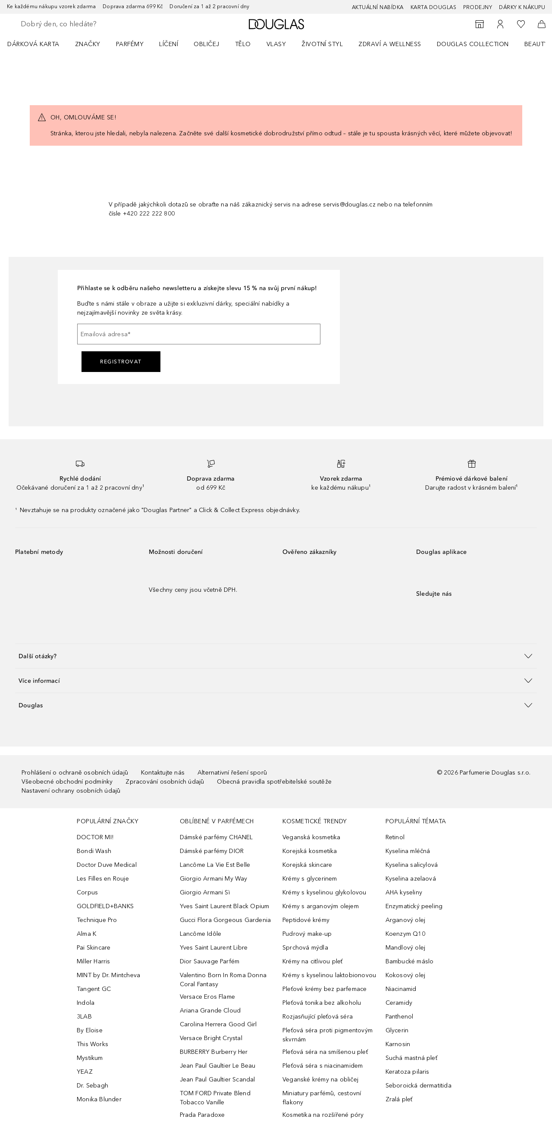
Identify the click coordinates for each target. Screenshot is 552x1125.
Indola (85, 1002)
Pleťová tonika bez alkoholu (321, 1002)
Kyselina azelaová (411, 878)
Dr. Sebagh (92, 1085)
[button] (276, 656)
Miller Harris (93, 961)
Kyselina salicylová (412, 865)
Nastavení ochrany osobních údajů (71, 790)
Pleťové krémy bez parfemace (324, 989)
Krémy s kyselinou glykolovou (324, 892)
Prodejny (477, 7)
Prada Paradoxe (202, 1115)
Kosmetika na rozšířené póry (323, 1115)
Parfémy (130, 44)
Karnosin (398, 1044)
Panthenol (400, 1016)
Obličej (207, 44)
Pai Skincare (93, 947)
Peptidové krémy (305, 920)
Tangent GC (94, 989)
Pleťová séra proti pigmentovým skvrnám (327, 1035)
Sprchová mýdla (305, 947)
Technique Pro (97, 920)
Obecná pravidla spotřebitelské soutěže (274, 781)
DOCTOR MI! (95, 837)
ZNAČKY (87, 44)
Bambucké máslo (410, 961)
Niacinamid (401, 989)
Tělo (243, 44)
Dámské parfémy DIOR (212, 851)
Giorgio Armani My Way (214, 878)
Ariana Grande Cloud (210, 1010)
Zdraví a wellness (389, 44)
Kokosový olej (406, 975)
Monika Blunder (99, 1099)
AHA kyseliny (404, 892)
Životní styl (322, 44)
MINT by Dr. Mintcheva (108, 975)
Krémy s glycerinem (309, 878)
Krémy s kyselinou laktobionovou (329, 975)
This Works (92, 1044)
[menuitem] (39, 44)
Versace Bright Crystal (211, 1038)
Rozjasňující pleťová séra (317, 1016)
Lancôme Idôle (201, 933)
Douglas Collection (473, 44)
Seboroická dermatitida (419, 1085)
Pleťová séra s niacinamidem (322, 1065)
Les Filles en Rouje (103, 878)
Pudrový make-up (307, 933)
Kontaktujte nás (163, 772)
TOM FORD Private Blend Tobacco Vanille (215, 1098)
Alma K (86, 933)
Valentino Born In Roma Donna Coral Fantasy (223, 980)
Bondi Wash (94, 851)
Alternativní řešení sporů (232, 772)
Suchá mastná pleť (411, 1058)
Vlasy (276, 44)
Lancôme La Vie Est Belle (215, 865)
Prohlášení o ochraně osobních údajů (75, 772)
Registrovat (121, 362)
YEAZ (85, 1071)
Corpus (87, 892)
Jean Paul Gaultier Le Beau (218, 1065)
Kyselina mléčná (408, 851)
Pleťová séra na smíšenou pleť (325, 1052)
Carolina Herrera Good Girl (218, 1024)
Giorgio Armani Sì (205, 892)
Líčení (168, 44)
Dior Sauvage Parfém (210, 961)
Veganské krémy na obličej (320, 1079)
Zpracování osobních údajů (164, 781)
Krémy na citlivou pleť (312, 961)
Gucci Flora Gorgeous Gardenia (225, 920)
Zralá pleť (399, 1099)
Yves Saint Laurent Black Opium (225, 906)
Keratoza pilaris (408, 1071)
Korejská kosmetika (309, 851)
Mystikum (90, 1058)
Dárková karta (33, 44)
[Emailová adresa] (198, 334)
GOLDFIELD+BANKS (105, 906)
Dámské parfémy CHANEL (216, 837)
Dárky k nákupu (522, 7)
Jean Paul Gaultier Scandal (217, 1079)
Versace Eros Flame (207, 996)
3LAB (84, 1016)
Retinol (395, 837)
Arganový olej (406, 920)
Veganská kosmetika (311, 837)
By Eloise (90, 1030)
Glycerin (397, 1030)
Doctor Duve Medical (107, 865)
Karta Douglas (434, 7)
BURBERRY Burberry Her (214, 1052)
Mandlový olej (406, 947)
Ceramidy (399, 1002)
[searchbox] (84, 24)
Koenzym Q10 (405, 933)
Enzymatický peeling (414, 906)
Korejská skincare (307, 865)
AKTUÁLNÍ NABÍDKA (378, 7)
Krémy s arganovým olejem (320, 906)
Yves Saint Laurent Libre (214, 947)
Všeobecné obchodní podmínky (67, 781)
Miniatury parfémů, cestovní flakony (321, 1098)
